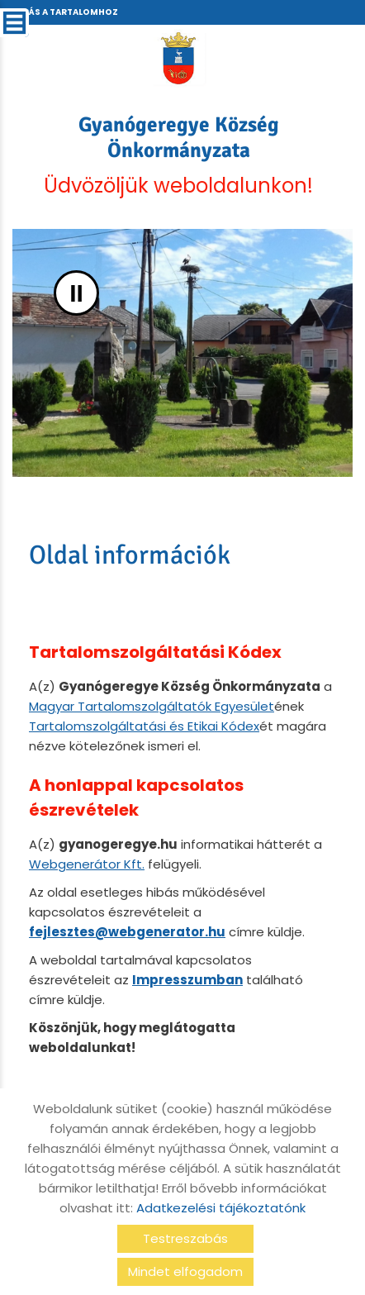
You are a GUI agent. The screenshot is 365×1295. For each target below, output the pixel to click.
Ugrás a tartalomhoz (63, 12)
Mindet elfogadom (185, 1271)
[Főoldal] (178, 58)
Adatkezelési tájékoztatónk (221, 1207)
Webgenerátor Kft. (87, 864)
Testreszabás (185, 1238)
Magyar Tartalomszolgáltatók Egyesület (151, 706)
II (76, 293)
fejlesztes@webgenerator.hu (127, 931)
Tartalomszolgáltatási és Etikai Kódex (144, 726)
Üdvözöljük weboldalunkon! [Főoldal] (178, 155)
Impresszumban (187, 979)
